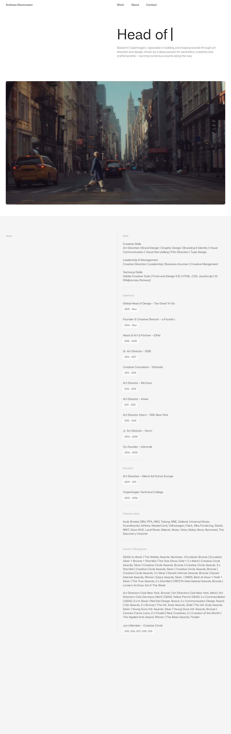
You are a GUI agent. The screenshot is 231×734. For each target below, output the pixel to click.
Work (120, 5)
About (135, 5)
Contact (151, 5)
